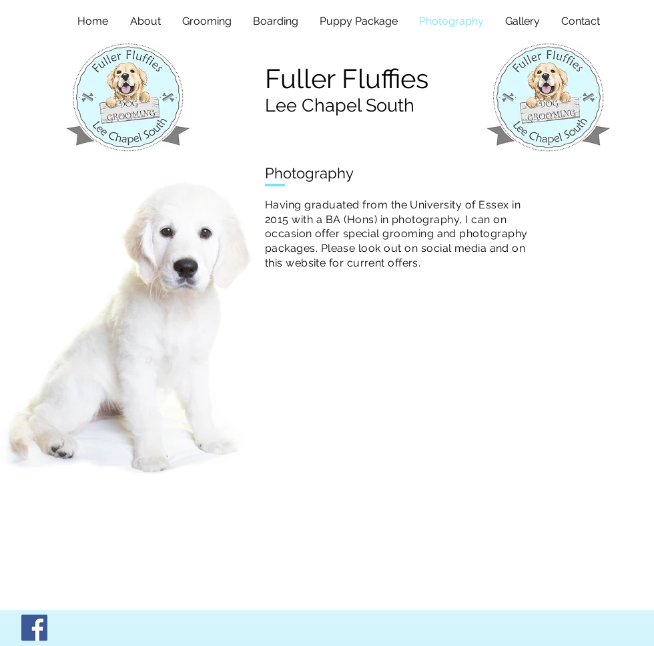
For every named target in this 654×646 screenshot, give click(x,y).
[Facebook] (34, 628)
